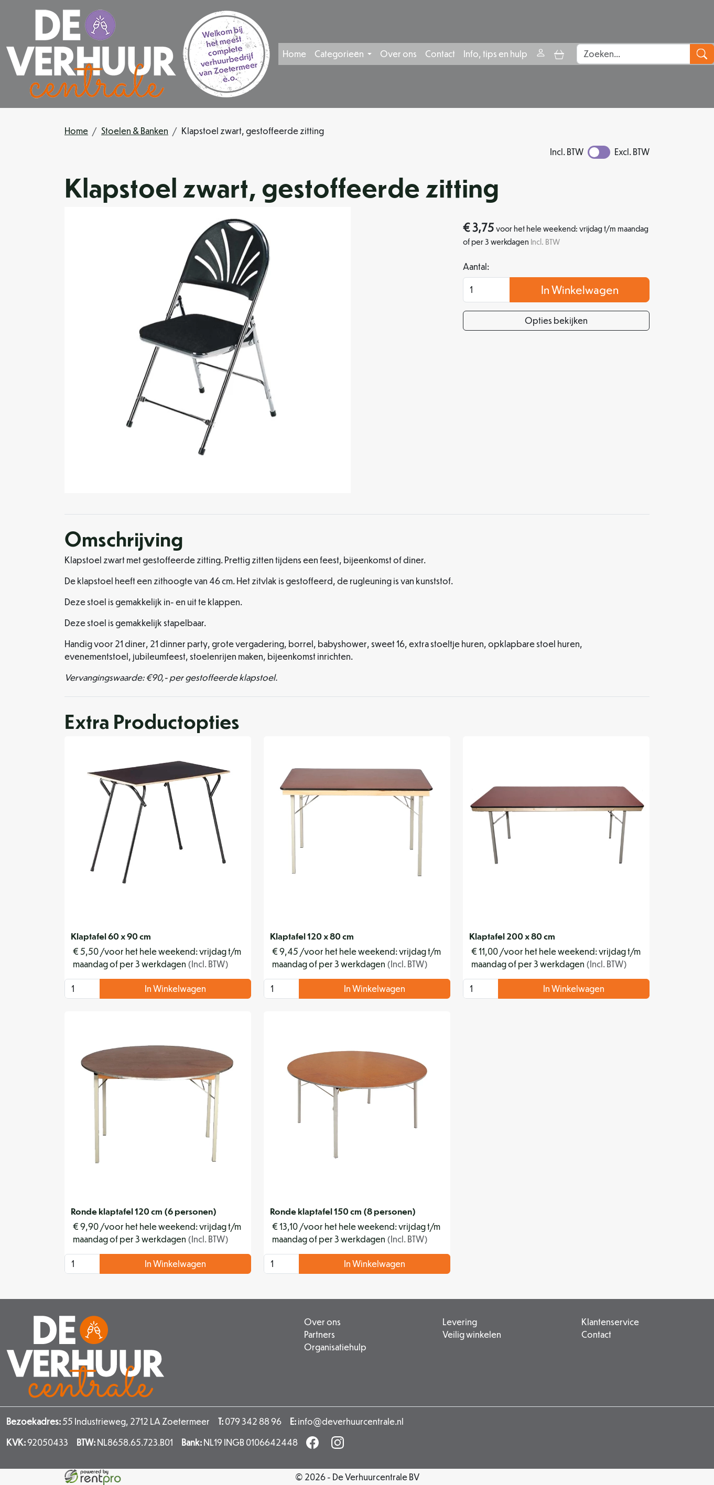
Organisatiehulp (335, 1346)
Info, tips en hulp (495, 53)
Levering (459, 1321)
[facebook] (314, 1445)
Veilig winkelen (471, 1334)
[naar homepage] (138, 54)
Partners (319, 1334)
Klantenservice (610, 1321)
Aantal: (476, 266)
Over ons (398, 53)
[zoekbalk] (633, 54)
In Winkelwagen (580, 289)
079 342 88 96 (250, 1421)
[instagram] (339, 1445)
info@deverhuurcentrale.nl (347, 1421)
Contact (440, 53)
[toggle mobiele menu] (559, 54)
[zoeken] (701, 54)
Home (294, 53)
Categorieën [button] (340, 53)
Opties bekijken (556, 320)
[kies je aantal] (82, 989)
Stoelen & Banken (134, 130)
